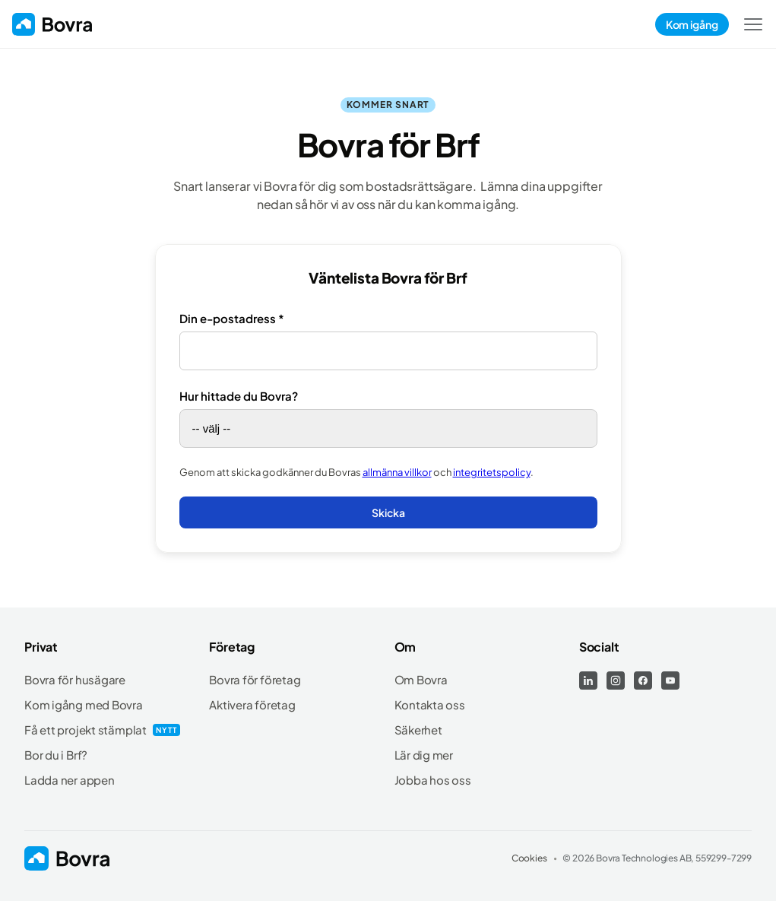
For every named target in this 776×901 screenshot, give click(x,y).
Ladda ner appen (69, 780)
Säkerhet (418, 729)
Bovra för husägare (74, 679)
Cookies (529, 858)
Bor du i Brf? (55, 754)
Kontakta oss (429, 704)
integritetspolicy (492, 472)
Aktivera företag (252, 704)
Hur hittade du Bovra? (238, 396)
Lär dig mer (424, 754)
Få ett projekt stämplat (85, 729)
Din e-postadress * (231, 318)
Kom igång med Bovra (83, 704)
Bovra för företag (254, 679)
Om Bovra (421, 679)
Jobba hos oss (432, 780)
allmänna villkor (397, 472)
